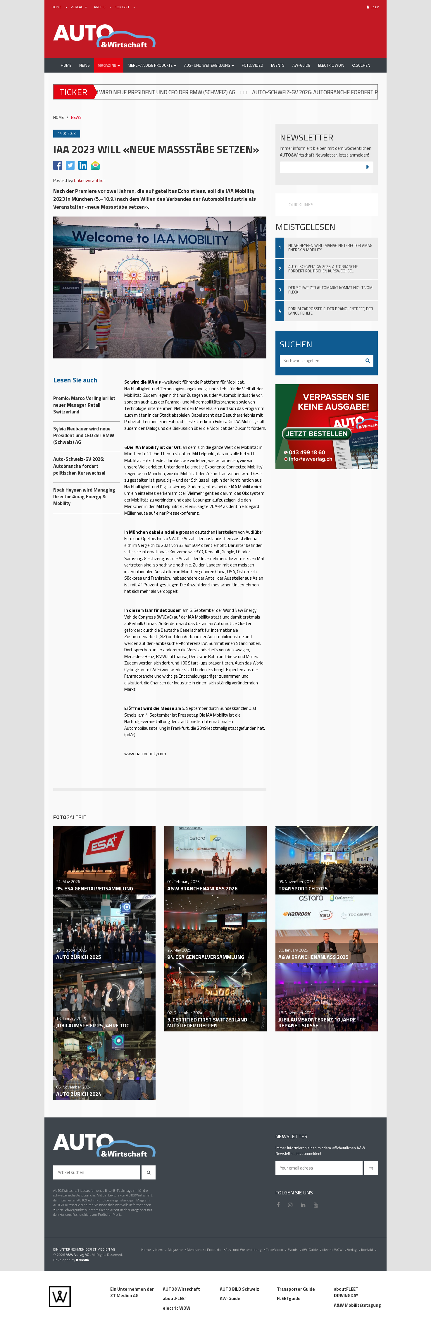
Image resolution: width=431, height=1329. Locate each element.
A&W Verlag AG (78, 1254)
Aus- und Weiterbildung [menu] (245, 1249)
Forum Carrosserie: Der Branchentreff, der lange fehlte (330, 311)
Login (373, 7)
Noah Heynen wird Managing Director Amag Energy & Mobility (330, 248)
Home (148, 1249)
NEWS (76, 117)
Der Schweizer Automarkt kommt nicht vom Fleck (330, 290)
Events (295, 1249)
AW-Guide (312, 1249)
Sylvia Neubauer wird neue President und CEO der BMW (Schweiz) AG (154, 92)
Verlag (354, 1249)
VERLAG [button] (79, 7)
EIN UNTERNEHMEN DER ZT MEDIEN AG (84, 1249)
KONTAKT (122, 7)
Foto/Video (277, 1249)
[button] (108, 65)
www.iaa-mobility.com (145, 753)
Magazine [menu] (177, 1249)
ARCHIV (100, 7)
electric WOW (334, 1249)
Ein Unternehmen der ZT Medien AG (132, 1292)
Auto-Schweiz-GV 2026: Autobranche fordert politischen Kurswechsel (323, 269)
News (161, 1249)
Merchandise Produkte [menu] (206, 1249)
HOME (57, 7)
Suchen (361, 65)
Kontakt (369, 1249)
